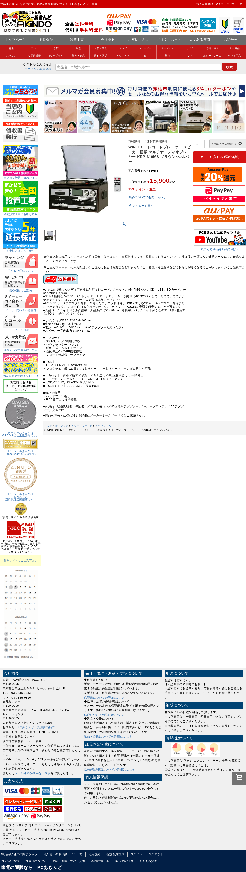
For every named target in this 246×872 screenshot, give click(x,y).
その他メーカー (105, 426)
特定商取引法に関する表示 (19, 854)
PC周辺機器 (34, 55)
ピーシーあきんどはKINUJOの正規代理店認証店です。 (20, 495)
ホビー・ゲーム (212, 55)
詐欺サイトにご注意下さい (20, 560)
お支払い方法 (138, 39)
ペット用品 (234, 55)
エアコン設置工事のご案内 (20, 176)
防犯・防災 (100, 55)
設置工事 (77, 39)
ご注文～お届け (169, 39)
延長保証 (46, 39)
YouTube (237, 4)
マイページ (222, 4)
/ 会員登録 (44, 69)
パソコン (11, 55)
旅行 (167, 55)
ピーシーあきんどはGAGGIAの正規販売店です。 (20, 433)
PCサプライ (56, 55)
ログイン (31, 69)
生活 (78, 48)
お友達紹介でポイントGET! (20, 375)
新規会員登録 (204, 4)
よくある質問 (200, 39)
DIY (190, 55)
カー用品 (234, 48)
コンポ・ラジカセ (81, 426)
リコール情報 (20, 329)
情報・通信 (212, 48)
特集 (11, 48)
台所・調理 (100, 48)
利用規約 (94, 854)
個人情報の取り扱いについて (62, 854)
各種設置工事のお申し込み (20, 213)
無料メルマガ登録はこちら (20, 349)
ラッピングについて (20, 269)
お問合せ (230, 39)
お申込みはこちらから (20, 249)
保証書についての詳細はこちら (105, 697)
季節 (56, 48)
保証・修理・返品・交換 (68, 861)
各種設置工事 (100, 861)
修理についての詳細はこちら (103, 714)
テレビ (123, 48)
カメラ (190, 48)
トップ (48, 426)
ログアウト (155, 854)
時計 (145, 55)
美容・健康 (78, 55)
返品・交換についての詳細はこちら (108, 736)
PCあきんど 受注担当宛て (36, 727)
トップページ (15, 39)
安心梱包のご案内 (20, 289)
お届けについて (35, 861)
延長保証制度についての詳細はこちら (109, 769)
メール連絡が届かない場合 (33, 773)
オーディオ (167, 48)
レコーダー (145, 48)
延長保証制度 (124, 861)
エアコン (34, 48)
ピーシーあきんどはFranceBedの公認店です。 (20, 451)
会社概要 (108, 39)
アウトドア (123, 55)
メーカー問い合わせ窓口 (20, 309)
